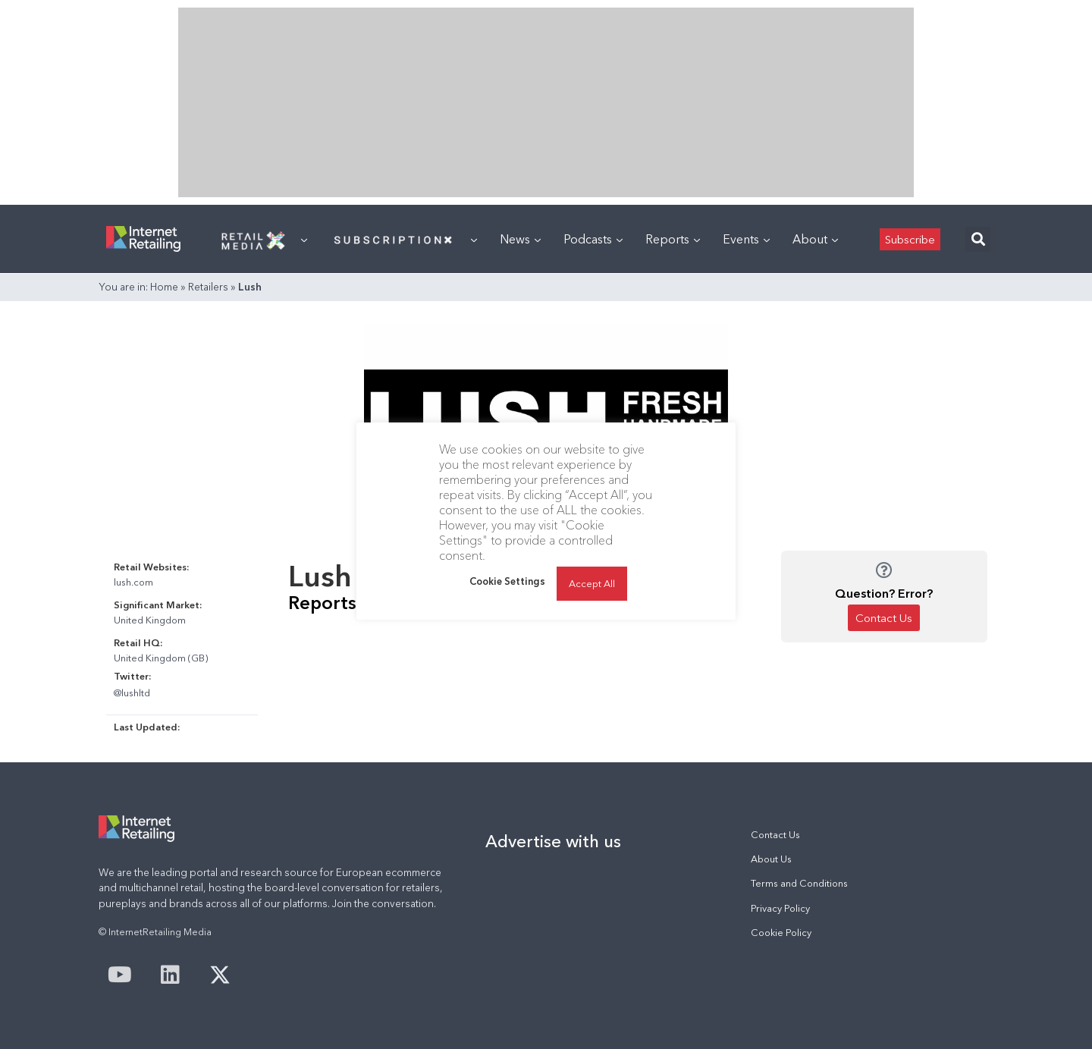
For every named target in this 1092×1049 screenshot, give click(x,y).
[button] (977, 239)
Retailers (208, 287)
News (520, 239)
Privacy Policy (780, 908)
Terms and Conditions (799, 883)
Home (164, 287)
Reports (672, 239)
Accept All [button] (592, 583)
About (815, 239)
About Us (771, 859)
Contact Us (775, 834)
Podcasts (593, 239)
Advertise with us (553, 841)
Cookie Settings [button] (507, 581)
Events (746, 239)
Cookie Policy (781, 932)
